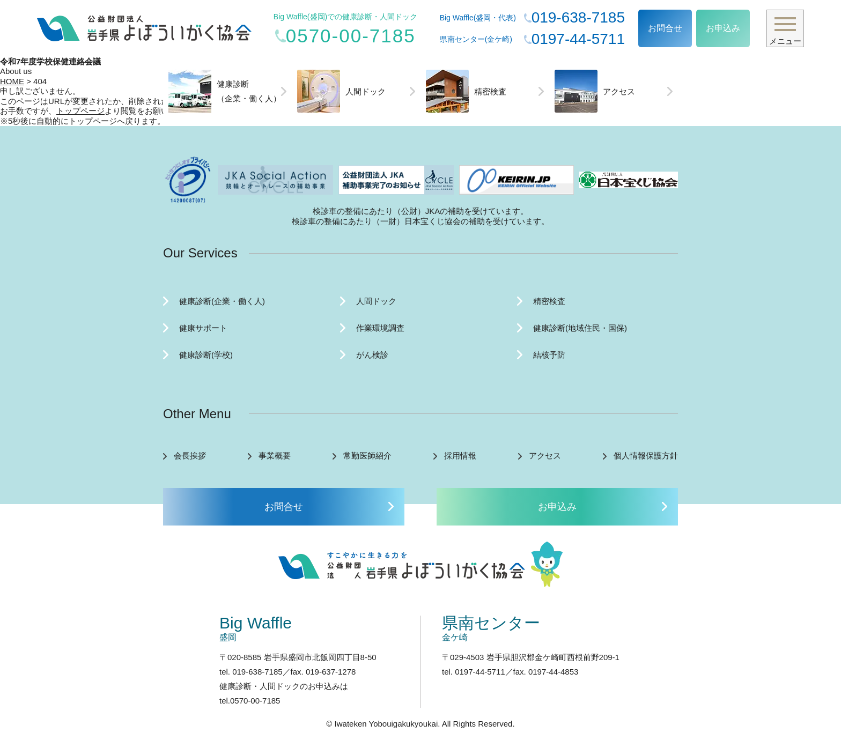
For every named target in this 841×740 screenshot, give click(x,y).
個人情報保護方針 (646, 455)
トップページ (80, 110)
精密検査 (466, 91)
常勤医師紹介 (367, 455)
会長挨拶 (190, 455)
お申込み (723, 28)
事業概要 (275, 455)
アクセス (595, 91)
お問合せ (665, 28)
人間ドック (341, 91)
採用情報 (460, 455)
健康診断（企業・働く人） (224, 91)
